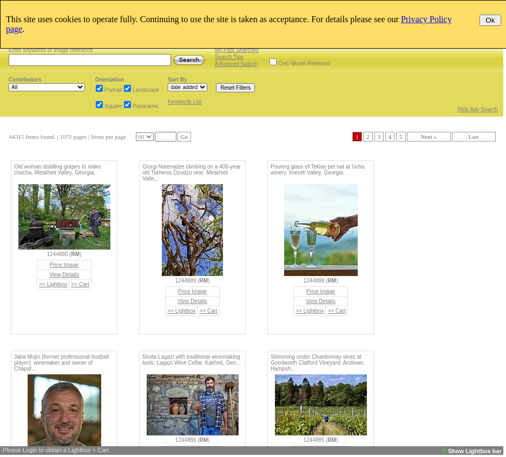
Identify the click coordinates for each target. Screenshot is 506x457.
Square (113, 106)
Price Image (64, 265)
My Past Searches (237, 50)
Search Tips (229, 57)
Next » (428, 136)
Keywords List (184, 102)
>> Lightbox (53, 284)
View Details (64, 275)
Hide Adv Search (478, 109)
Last (474, 136)
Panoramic (146, 106)
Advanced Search (236, 64)
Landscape (146, 90)
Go (184, 136)
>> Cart (80, 284)
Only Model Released (304, 63)
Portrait (113, 90)
